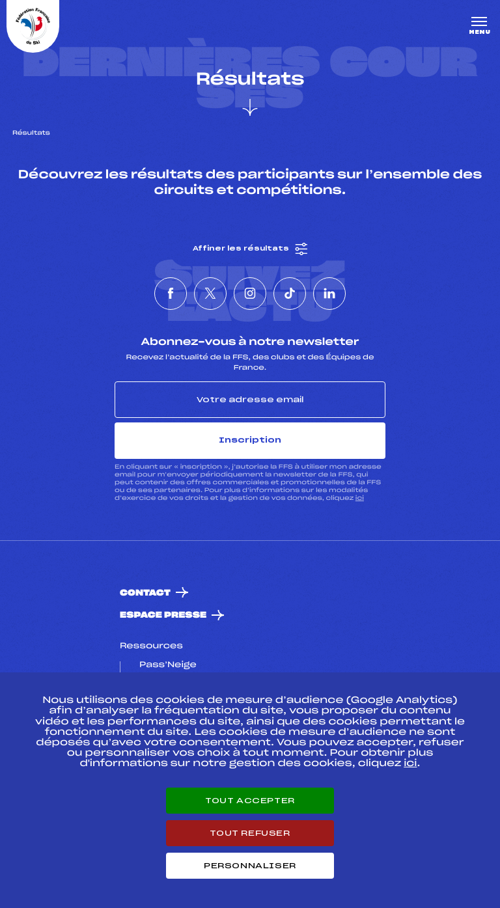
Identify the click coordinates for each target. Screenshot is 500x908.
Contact (145, 593)
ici (359, 498)
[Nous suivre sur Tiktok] (289, 293)
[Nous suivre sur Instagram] (250, 293)
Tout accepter (250, 801)
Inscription (250, 440)
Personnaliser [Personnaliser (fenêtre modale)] (250, 866)
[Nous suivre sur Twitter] (210, 293)
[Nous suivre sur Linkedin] (329, 293)
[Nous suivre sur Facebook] (170, 293)
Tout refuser (250, 833)
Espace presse (163, 615)
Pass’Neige (168, 665)
